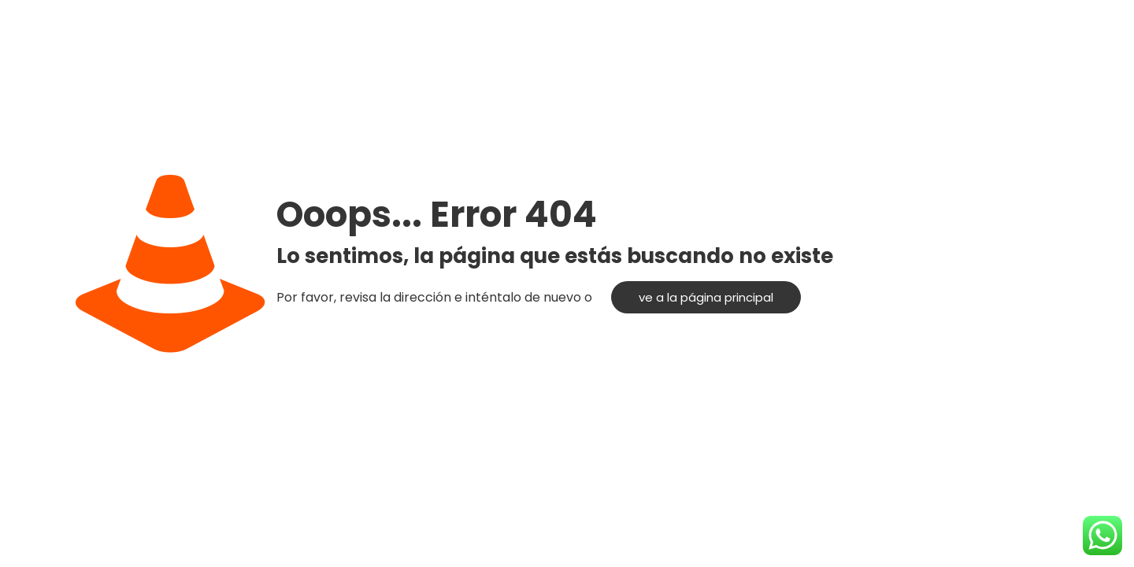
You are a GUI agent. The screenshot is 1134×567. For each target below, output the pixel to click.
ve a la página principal (706, 297)
